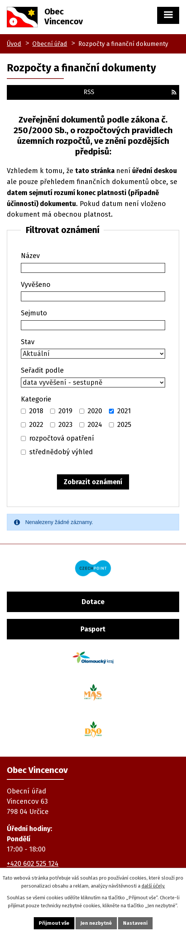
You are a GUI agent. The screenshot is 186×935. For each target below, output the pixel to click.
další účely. (153, 886)
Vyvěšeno (35, 284)
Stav (28, 342)
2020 (95, 411)
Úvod (14, 43)
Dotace (93, 602)
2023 (65, 424)
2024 (95, 424)
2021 (124, 411)
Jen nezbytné (96, 923)
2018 (36, 411)
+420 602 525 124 (32, 863)
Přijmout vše (54, 923)
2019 (65, 411)
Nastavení (135, 923)
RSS (130, 92)
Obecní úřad (49, 43)
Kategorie (36, 399)
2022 (36, 424)
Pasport (93, 629)
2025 (124, 424)
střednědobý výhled (61, 452)
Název (30, 256)
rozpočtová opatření (61, 438)
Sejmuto (34, 313)
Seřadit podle (42, 370)
